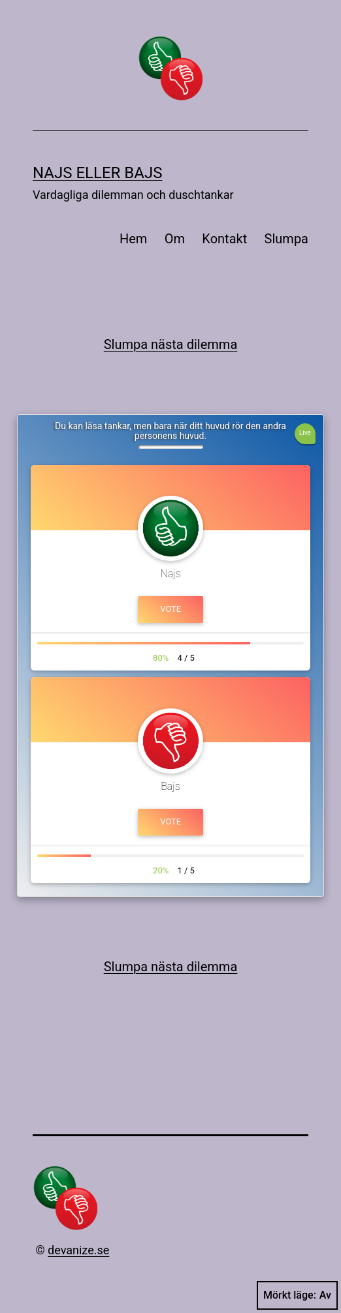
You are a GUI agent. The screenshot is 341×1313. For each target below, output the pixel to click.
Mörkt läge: (297, 1295)
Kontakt (224, 239)
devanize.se (78, 1250)
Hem (133, 239)
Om (175, 239)
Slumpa (286, 239)
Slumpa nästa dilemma (171, 344)
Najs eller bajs (97, 173)
